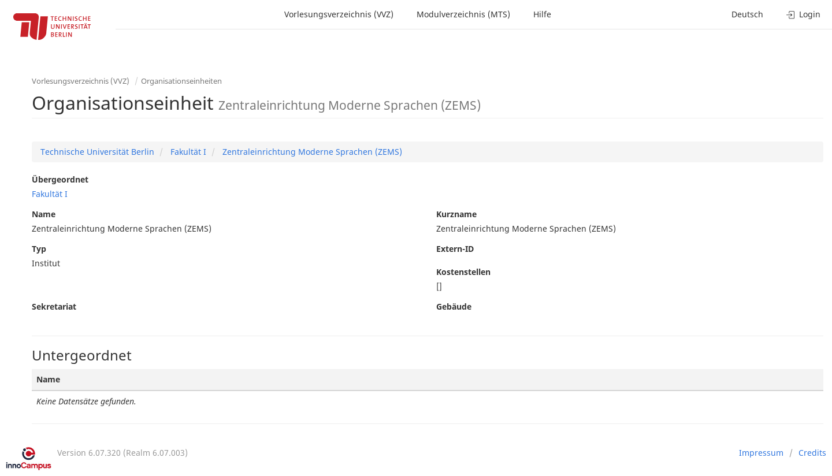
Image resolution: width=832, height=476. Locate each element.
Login (803, 14)
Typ (39, 248)
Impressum (761, 452)
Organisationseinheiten (181, 81)
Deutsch (747, 14)
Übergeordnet (60, 179)
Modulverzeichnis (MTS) (463, 14)
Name (43, 214)
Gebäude (453, 306)
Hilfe (542, 14)
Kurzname (456, 214)
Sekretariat (54, 306)
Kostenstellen (463, 271)
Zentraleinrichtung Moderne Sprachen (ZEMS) (311, 151)
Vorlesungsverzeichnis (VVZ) (338, 14)
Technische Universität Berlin (97, 151)
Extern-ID (455, 248)
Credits (812, 452)
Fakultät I (187, 151)
